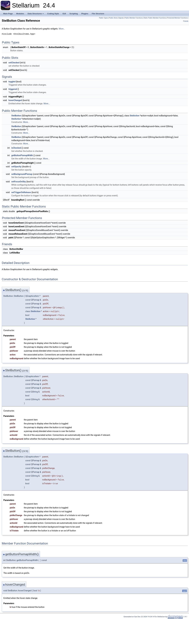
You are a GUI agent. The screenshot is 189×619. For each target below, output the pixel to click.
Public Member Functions (134, 18)
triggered (12, 89)
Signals (121, 18)
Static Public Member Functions (155, 18)
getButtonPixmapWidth (22, 155)
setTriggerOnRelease (21, 192)
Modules (20, 14)
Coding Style (53, 14)
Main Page (8, 14)
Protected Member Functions (177, 18)
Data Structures (36, 14)
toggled (12, 81)
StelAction (134, 115)
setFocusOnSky (18, 181)
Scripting (73, 14)
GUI (64, 14)
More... (62, 29)
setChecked (13, 62)
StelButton (16, 115)
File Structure (98, 14)
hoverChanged (15, 100)
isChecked (16, 148)
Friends (185, 21)
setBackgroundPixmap (21, 174)
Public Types (103, 18)
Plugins (84, 14)
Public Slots (113, 18)
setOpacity (16, 166)
